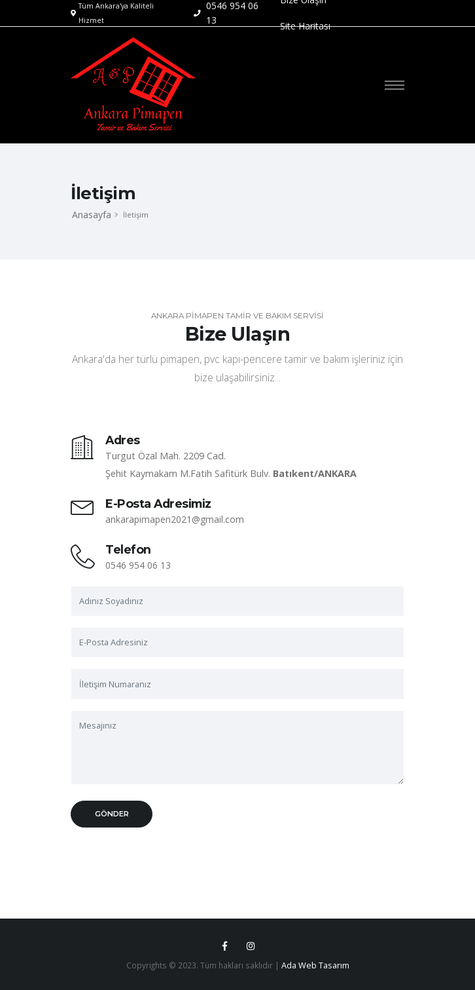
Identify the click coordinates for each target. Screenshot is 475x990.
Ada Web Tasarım (315, 965)
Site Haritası (305, 26)
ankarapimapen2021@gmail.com (174, 519)
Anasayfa (91, 214)
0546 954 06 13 (138, 565)
